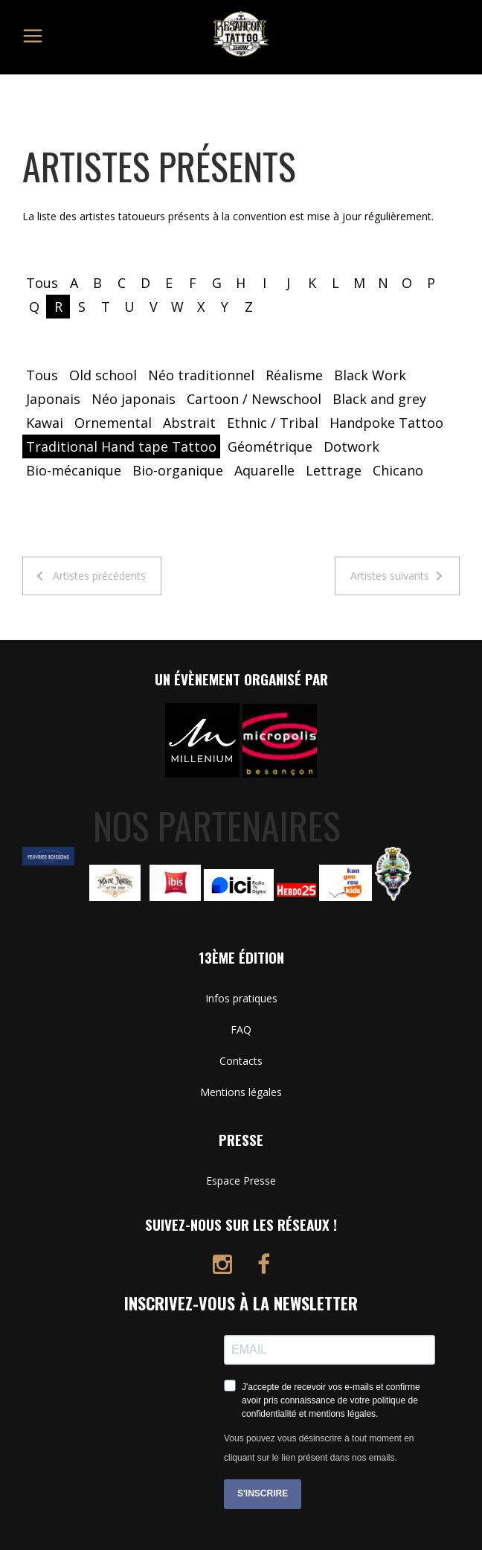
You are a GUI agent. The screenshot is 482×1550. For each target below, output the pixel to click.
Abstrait (189, 423)
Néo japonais (133, 399)
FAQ (241, 1029)
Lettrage (334, 470)
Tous (42, 283)
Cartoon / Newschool (254, 399)
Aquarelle (264, 470)
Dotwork (351, 446)
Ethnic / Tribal (272, 423)
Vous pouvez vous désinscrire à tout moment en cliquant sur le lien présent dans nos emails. (319, 1448)
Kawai (44, 423)
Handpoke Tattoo (386, 423)
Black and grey (379, 399)
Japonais (53, 399)
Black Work (370, 375)
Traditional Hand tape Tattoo (121, 446)
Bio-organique (177, 470)
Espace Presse (241, 1180)
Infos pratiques (241, 998)
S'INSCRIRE (262, 1493)
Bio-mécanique (73, 470)
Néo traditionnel (201, 375)
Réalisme (294, 375)
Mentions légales (241, 1092)
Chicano (398, 470)
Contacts (241, 1061)
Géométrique (270, 446)
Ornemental (113, 423)
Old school (103, 375)
